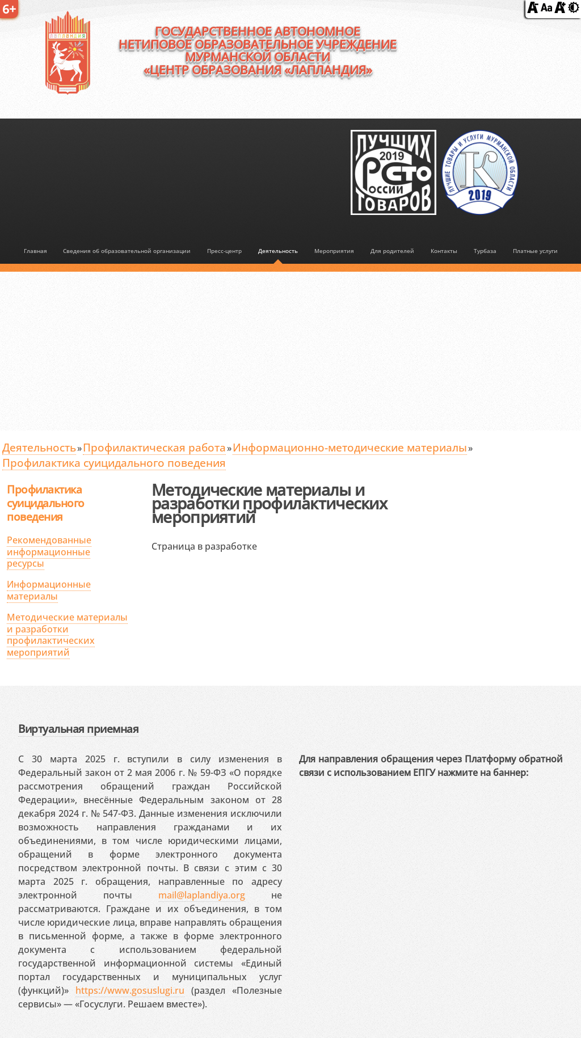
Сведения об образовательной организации (127, 251)
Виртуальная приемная (78, 728)
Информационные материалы (49, 590)
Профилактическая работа (154, 447)
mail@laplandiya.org (201, 895)
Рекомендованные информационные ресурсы (49, 552)
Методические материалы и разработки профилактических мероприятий (67, 635)
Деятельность (278, 251)
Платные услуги (535, 251)
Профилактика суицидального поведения (114, 462)
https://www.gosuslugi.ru (129, 990)
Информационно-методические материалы (350, 447)
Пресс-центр (224, 251)
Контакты (444, 251)
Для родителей (392, 251)
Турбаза (485, 251)
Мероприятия (334, 251)
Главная (35, 251)
